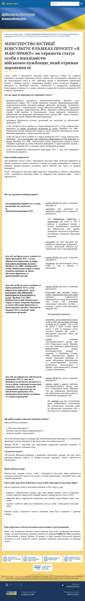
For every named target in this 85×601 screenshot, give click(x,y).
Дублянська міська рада (13, 34)
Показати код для (28, 593)
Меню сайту (10, 3)
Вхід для (70, 585)
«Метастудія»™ (73, 594)
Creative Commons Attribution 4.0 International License (36, 578)
